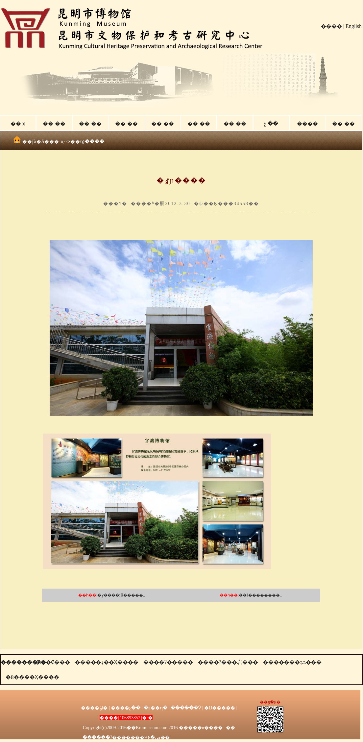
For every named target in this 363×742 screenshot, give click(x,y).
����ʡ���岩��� (228, 662)
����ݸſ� (94, 707)
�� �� (54, 123)
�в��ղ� (155, 707)
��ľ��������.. (260, 595)
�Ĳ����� (219, 707)
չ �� (271, 123)
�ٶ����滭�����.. (121, 595)
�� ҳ (18, 123)
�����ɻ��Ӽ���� (106, 662)
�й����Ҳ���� (32, 677)
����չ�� (125, 707)
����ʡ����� (168, 662)
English (354, 26)
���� (331, 26)
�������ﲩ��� (292, 662)
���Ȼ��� (52, 662)
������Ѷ (186, 707)
